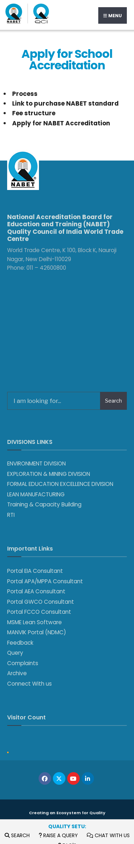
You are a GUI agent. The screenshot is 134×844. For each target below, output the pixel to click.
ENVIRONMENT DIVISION (36, 463)
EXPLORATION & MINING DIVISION (48, 474)
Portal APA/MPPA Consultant (45, 581)
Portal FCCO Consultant (39, 612)
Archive (17, 673)
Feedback (20, 642)
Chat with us (108, 835)
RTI (11, 515)
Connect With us (29, 683)
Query (15, 653)
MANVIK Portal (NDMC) (36, 632)
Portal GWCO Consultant (40, 602)
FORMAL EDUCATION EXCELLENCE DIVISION (60, 484)
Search (17, 835)
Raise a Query (58, 835)
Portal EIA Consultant (35, 571)
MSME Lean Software (34, 622)
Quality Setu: (67, 826)
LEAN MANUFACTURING (36, 494)
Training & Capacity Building (44, 504)
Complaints (22, 663)
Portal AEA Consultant (36, 591)
